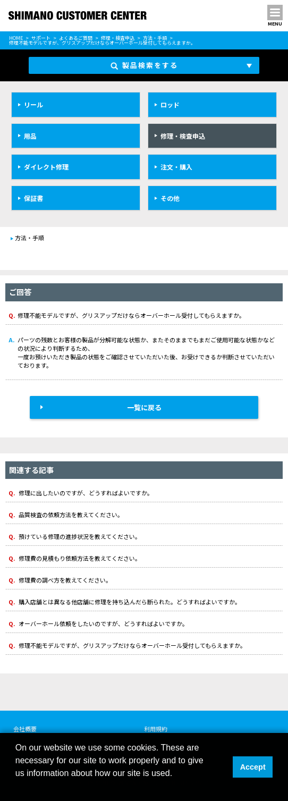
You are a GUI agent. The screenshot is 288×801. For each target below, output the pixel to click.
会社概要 (25, 728)
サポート (40, 38)
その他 (170, 198)
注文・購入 (176, 166)
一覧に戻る (144, 407)
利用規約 (155, 728)
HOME (16, 38)
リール (33, 104)
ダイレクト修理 (46, 166)
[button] (17, 787)
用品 (30, 135)
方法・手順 (155, 38)
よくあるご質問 (75, 38)
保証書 (33, 198)
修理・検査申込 (117, 38)
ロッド (170, 104)
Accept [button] (253, 767)
